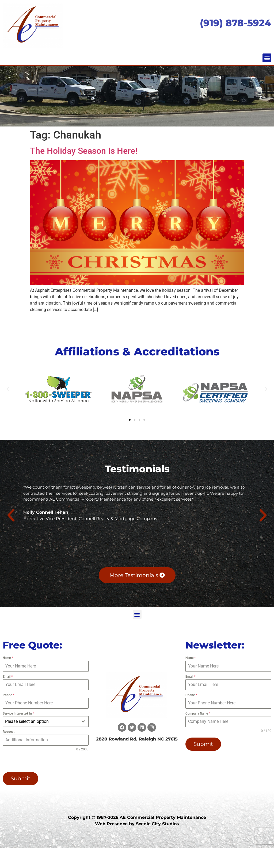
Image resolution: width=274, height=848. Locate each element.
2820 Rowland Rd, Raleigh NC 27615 (137, 739)
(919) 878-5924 (235, 23)
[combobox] (46, 721)
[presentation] (37, 762)
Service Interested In (18, 713)
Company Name (197, 713)
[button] (266, 57)
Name (8, 658)
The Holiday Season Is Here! (83, 151)
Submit (20, 778)
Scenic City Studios (157, 823)
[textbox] (40, 721)
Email (8, 676)
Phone (8, 695)
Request (8, 732)
